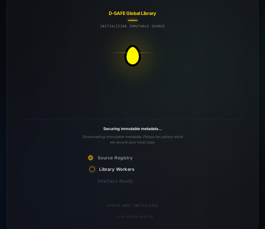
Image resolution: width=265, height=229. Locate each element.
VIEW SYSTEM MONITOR (132, 217)
